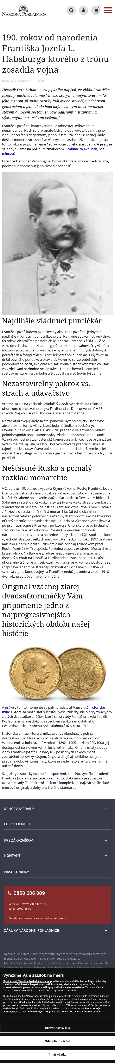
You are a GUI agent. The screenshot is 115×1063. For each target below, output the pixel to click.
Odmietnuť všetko (57, 1041)
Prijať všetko (57, 1054)
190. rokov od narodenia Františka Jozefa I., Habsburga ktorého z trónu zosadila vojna (55, 53)
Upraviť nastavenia (57, 1027)
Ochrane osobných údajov (37, 1011)
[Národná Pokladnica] (24, 10)
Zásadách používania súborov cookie (79, 1011)
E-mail (40, 81)
